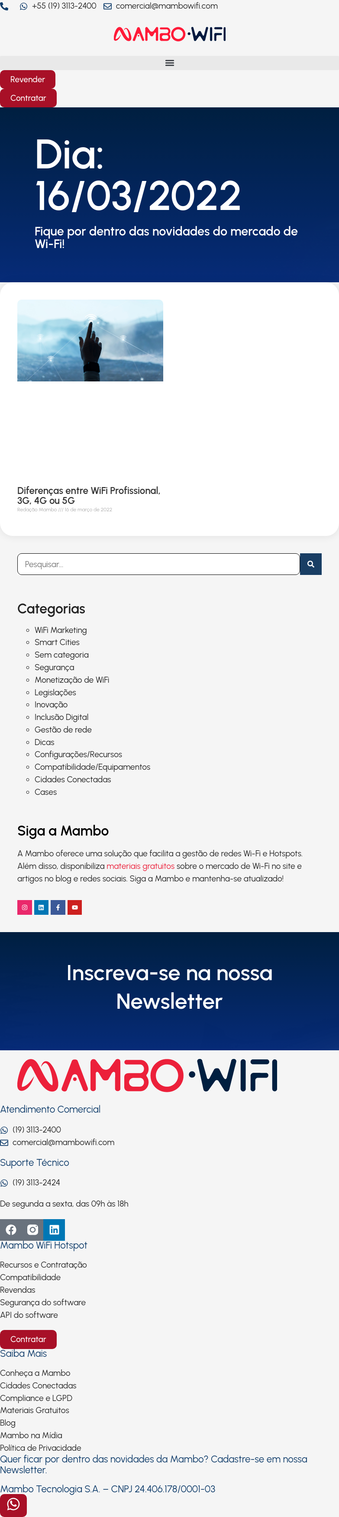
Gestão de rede (63, 730)
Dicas (44, 742)
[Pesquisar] (311, 564)
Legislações (55, 692)
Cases (46, 792)
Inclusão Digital (61, 717)
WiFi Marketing (61, 630)
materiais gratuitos (140, 866)
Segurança (54, 667)
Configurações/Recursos (78, 754)
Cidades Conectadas (73, 779)
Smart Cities (57, 642)
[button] (169, 63)
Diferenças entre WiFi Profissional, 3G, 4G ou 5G (89, 496)
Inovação (51, 705)
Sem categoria (62, 655)
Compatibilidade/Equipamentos (92, 767)
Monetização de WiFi (72, 680)
